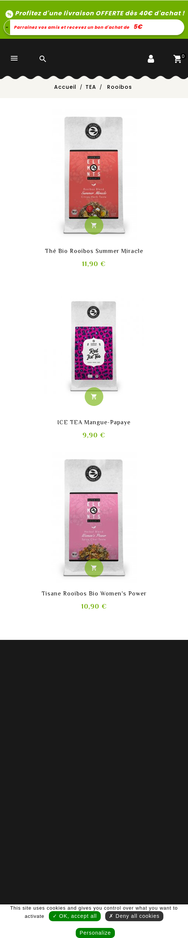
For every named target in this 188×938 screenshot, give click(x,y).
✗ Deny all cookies (134, 916)
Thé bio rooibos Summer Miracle (94, 251)
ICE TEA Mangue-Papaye (94, 422)
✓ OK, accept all (75, 916)
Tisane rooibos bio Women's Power (94, 593)
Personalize (95, 933)
